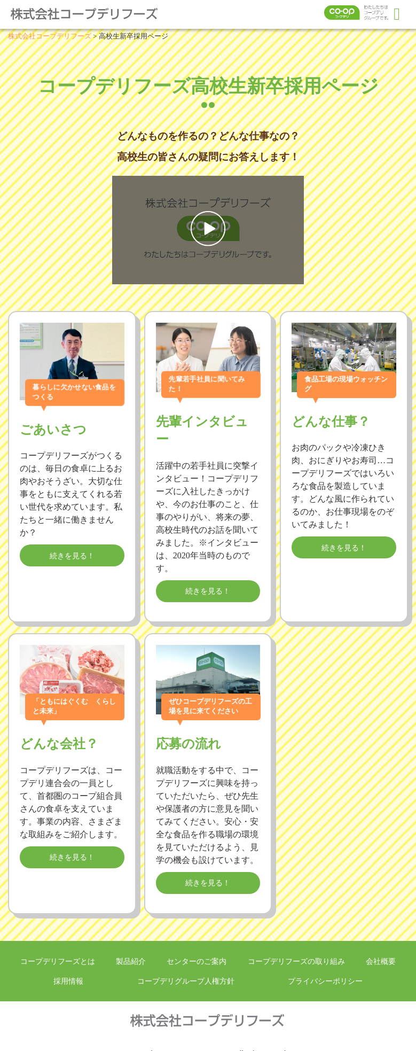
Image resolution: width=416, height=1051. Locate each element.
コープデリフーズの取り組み (296, 961)
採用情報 (68, 981)
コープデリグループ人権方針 (185, 981)
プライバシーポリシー (325, 981)
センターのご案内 (196, 961)
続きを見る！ (72, 555)
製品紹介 (131, 961)
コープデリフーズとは (57, 961)
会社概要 (381, 961)
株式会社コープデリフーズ (91, 14)
